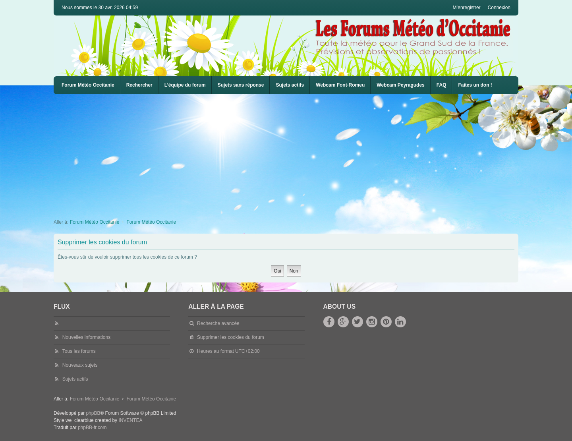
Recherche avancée (218, 323)
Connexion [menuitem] (499, 7)
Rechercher (139, 85)
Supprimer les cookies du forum (230, 337)
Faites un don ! (475, 85)
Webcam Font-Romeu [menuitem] (340, 85)
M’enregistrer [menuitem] (467, 7)
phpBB (93, 413)
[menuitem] (340, 85)
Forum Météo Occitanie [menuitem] (88, 85)
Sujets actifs (290, 85)
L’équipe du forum (185, 85)
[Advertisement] (292, 153)
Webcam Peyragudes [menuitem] (401, 85)
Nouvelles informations (86, 337)
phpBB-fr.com (92, 427)
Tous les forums (79, 351)
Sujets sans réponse (241, 85)
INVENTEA (130, 420)
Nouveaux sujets (80, 365)
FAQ (441, 85)
